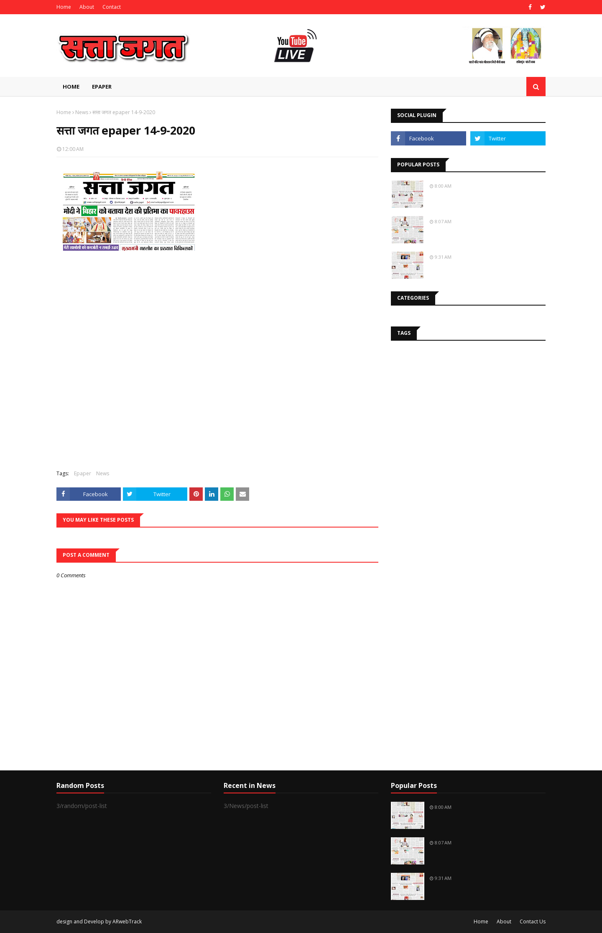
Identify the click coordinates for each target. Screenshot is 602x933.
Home (63, 6)
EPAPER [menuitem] (102, 86)
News (81, 112)
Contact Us (533, 921)
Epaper (82, 473)
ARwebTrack (127, 921)
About (86, 6)
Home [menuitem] (71, 86)
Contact (111, 6)
